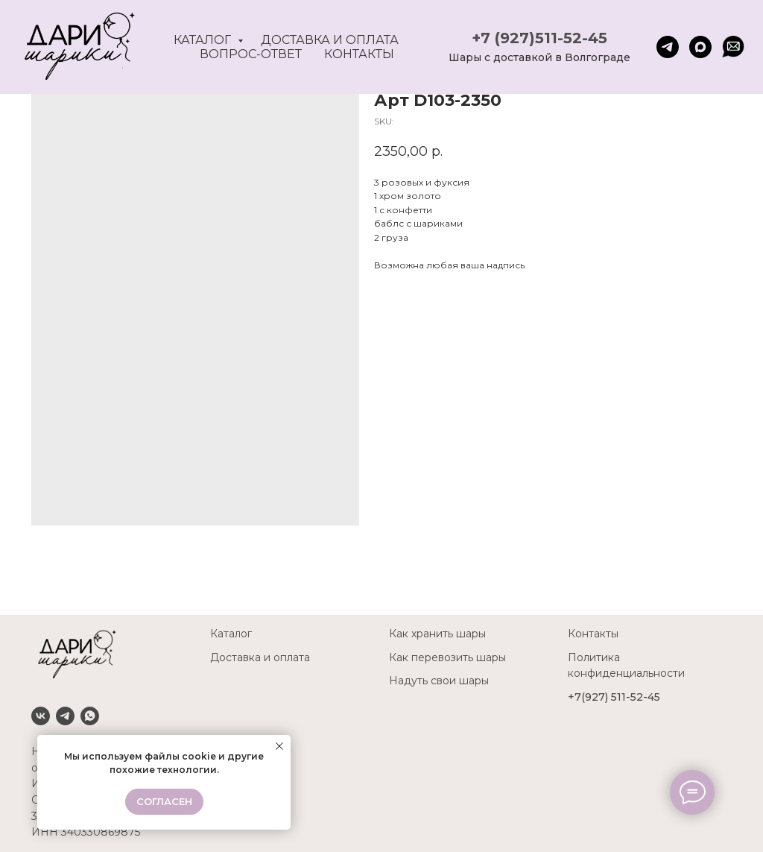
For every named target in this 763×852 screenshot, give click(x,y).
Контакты (359, 54)
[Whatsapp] (89, 716)
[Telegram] (65, 716)
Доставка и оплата (330, 40)
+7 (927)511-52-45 (539, 38)
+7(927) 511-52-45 (614, 697)
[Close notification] (279, 746)
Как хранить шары (437, 633)
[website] (733, 47)
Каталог (204, 40)
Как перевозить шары (447, 657)
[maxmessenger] (700, 47)
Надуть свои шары (439, 680)
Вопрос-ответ (251, 54)
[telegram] (667, 47)
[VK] (40, 716)
